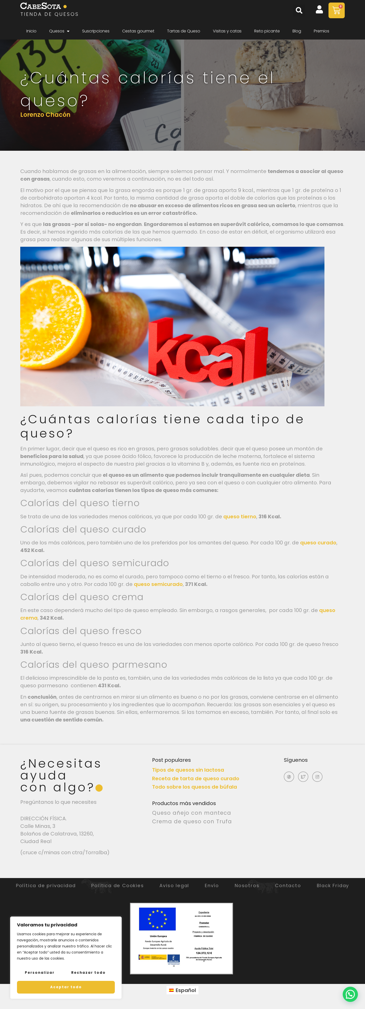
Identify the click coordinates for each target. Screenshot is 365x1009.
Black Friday (183, 890)
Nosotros (283, 885)
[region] (66, 958)
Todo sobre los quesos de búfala (194, 786)
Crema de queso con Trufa (192, 821)
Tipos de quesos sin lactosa (188, 769)
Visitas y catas (227, 31)
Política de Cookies (132, 885)
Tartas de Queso (183, 31)
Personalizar (39, 973)
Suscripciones (96, 31)
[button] (299, 10)
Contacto (331, 885)
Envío (242, 885)
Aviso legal (197, 885)
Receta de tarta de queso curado (195, 778)
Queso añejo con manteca (191, 812)
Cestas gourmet (138, 31)
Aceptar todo (66, 986)
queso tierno (239, 516)
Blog (297, 31)
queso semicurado (158, 584)
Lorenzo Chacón (45, 114)
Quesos (59, 31)
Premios (321, 31)
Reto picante (267, 31)
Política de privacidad (50, 885)
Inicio (31, 31)
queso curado (318, 542)
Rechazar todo (88, 973)
